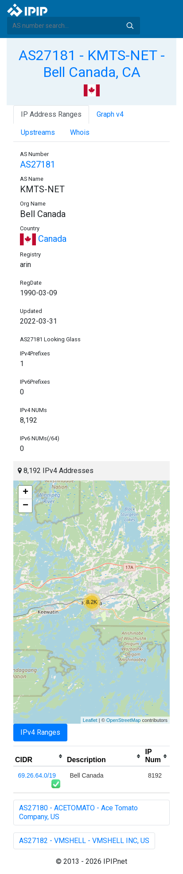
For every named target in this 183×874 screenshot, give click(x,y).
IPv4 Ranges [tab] (40, 732)
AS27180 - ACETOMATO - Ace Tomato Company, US (78, 812)
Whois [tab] (80, 132)
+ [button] (25, 492)
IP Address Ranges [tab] (51, 114)
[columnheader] (39, 756)
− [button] (25, 505)
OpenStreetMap (123, 720)
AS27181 (37, 164)
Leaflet (90, 720)
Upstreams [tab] (38, 132)
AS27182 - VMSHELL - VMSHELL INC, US (84, 840)
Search (130, 26)
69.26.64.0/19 (37, 775)
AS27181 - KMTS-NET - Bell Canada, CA (92, 63)
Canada (43, 238)
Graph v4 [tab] (110, 114)
